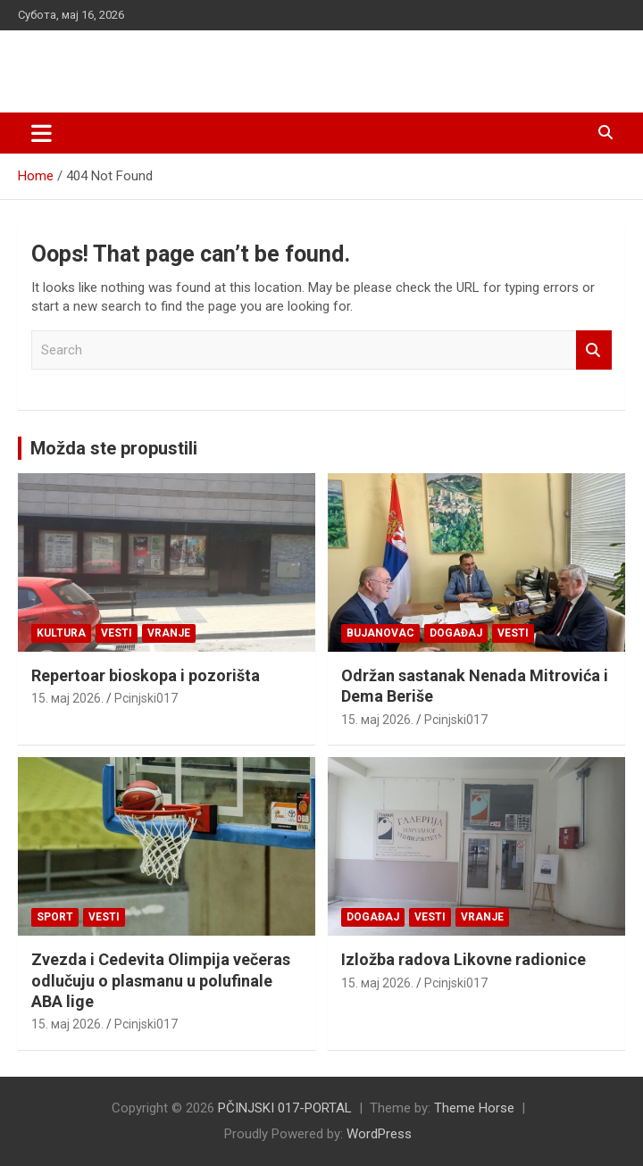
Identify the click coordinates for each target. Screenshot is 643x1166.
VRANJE (168, 633)
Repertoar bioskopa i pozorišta (145, 675)
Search (594, 350)
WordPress (379, 1134)
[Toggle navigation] (41, 133)
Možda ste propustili (113, 448)
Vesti (116, 633)
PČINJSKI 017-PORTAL (156, 62)
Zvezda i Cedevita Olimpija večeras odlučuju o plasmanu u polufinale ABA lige (160, 980)
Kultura (61, 633)
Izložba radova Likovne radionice (463, 959)
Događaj (456, 633)
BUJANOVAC (380, 633)
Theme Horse (474, 1108)
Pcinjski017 (146, 698)
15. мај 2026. (67, 698)
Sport (55, 917)
